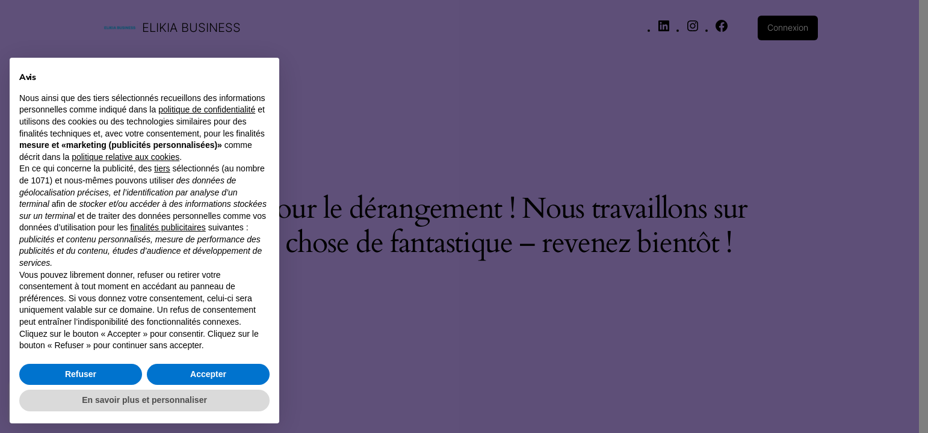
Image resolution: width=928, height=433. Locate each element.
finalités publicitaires (167, 227)
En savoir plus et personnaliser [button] (144, 400)
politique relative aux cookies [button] (125, 157)
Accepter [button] (208, 374)
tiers (162, 168)
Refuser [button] (80, 374)
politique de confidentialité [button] (206, 109)
